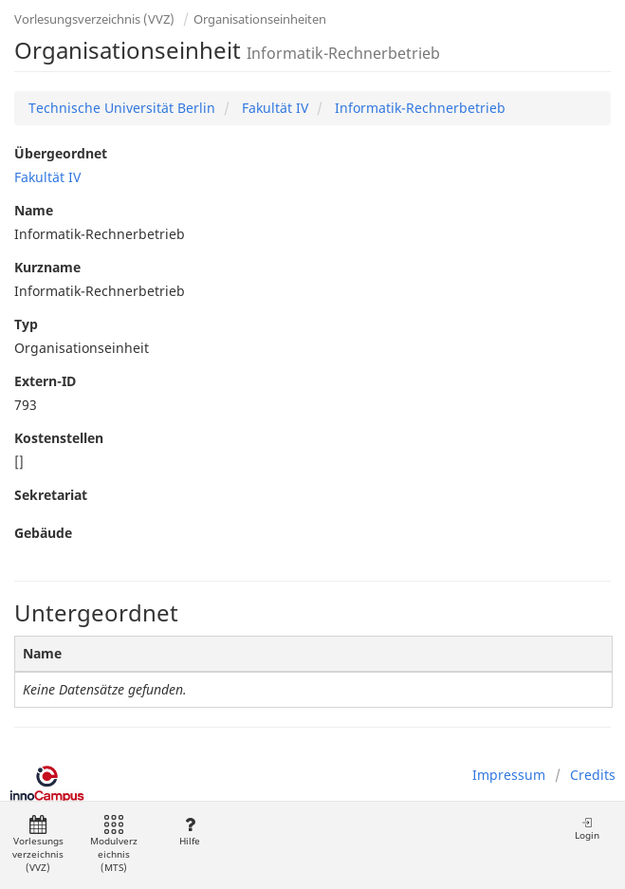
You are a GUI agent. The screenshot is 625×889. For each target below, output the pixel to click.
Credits (593, 775)
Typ (26, 324)
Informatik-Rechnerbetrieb (418, 108)
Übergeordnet (60, 153)
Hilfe (189, 831)
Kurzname (47, 267)
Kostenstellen (58, 438)
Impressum (508, 775)
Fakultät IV (273, 108)
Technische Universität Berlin (121, 108)
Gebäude (43, 533)
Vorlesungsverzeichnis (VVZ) (94, 19)
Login (587, 829)
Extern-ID (45, 381)
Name (33, 210)
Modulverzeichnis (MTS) (114, 845)
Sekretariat (50, 495)
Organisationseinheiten (259, 19)
